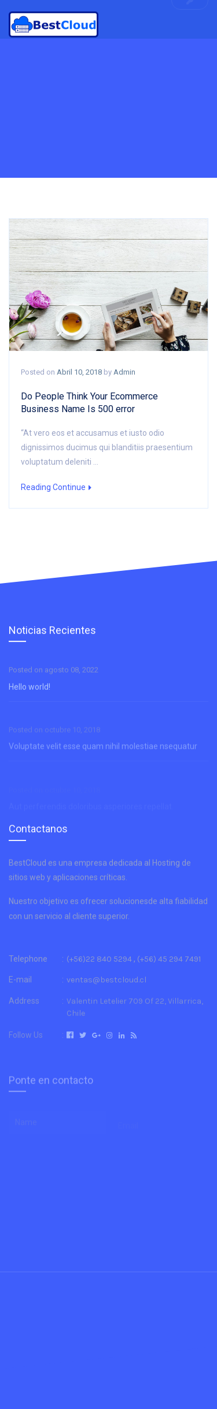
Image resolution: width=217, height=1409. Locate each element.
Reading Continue (56, 487)
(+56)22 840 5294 (99, 974)
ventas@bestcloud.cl (106, 996)
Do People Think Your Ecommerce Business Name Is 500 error (89, 402)
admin (124, 372)
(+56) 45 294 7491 (169, 974)
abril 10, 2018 (79, 372)
